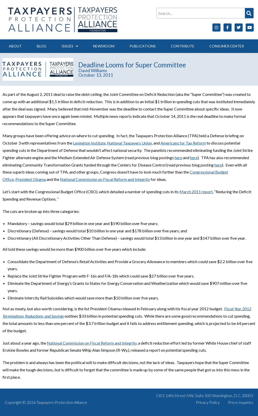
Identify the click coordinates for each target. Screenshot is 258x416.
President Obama (30, 179)
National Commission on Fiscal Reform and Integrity (105, 179)
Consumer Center (226, 46)
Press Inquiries (240, 402)
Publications (143, 46)
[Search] (249, 13)
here (178, 157)
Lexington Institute (89, 143)
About (15, 46)
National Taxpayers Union (129, 143)
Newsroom (103, 46)
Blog (41, 46)
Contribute (182, 46)
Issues (69, 46)
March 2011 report (196, 191)
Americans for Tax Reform (183, 143)
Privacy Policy (208, 402)
